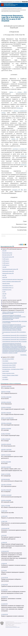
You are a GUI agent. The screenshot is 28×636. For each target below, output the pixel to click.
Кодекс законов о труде (8, 373)
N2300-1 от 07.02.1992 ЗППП (7, 418)
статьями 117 (16, 189)
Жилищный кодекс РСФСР (9, 365)
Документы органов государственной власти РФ (14, 308)
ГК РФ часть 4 (5, 265)
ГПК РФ (4, 267)
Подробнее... (23, 354)
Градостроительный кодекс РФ (10, 269)
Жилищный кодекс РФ (8, 271)
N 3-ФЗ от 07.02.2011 (5, 439)
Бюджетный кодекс (7, 252)
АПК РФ (4, 250)
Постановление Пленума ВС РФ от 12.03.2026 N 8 (14, 337)
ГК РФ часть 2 (5, 261)
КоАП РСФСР (5, 371)
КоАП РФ (4, 277)
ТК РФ (3, 291)
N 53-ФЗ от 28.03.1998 (6, 500)
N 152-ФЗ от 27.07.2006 (6, 484)
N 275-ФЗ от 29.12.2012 (6, 412)
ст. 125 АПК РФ (4, 614)
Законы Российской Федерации (10, 301)
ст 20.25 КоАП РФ (5, 528)
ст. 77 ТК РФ (4, 570)
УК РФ (3, 295)
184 (22, 189)
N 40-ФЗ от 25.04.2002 (6, 396)
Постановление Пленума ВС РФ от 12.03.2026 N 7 (14, 339)
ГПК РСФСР (5, 361)
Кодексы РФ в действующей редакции (12, 249)
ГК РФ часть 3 (5, 263)
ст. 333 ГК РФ (4, 510)
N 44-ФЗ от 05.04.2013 (6, 489)
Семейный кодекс (6, 289)
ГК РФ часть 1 (5, 259)
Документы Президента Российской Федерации (14, 303)
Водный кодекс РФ (7, 254)
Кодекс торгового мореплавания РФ (11, 281)
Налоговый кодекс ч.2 (7, 287)
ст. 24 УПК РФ (4, 589)
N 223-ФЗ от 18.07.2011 (6, 467)
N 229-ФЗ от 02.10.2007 (6, 495)
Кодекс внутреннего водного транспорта (12, 279)
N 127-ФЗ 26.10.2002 (5, 479)
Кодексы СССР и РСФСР (8, 357)
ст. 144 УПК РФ (4, 577)
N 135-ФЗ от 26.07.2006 (6, 449)
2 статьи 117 (23, 149)
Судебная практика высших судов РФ (11, 300)
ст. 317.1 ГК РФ (4, 516)
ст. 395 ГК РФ (4, 521)
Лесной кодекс (6, 283)
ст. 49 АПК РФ (4, 603)
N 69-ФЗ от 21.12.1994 (5, 391)
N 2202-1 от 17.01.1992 (5, 474)
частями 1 (16, 149)
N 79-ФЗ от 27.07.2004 (6, 407)
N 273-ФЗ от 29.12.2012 (6, 402)
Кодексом (20, 108)
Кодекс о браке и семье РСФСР (10, 375)
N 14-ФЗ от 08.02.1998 (6, 461)
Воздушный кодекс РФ (8, 256)
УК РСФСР (4, 377)
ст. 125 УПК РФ (4, 584)
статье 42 (14, 139)
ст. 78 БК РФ (4, 542)
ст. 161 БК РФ (4, 563)
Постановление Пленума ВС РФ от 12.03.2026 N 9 (14, 335)
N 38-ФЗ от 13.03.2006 (6, 428)
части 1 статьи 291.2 (18, 92)
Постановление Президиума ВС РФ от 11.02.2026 (14, 341)
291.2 (25, 189)
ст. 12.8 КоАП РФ (5, 551)
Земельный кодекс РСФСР (9, 367)
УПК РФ (4, 297)
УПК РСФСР (5, 379)
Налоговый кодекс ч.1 (7, 285)
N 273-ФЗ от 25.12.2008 (6, 423)
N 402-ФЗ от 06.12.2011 (6, 444)
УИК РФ (4, 293)
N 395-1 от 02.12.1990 (5, 505)
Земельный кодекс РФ (8, 273)
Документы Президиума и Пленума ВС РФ (13, 310)
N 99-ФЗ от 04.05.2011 (6, 454)
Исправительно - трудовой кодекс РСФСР (12, 369)
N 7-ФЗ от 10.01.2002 (5, 433)
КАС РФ (4, 275)
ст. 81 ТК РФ (3, 535)
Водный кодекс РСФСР (8, 358)
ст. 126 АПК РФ (4, 596)
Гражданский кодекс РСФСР (9, 363)
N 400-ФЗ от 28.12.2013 (6, 386)
